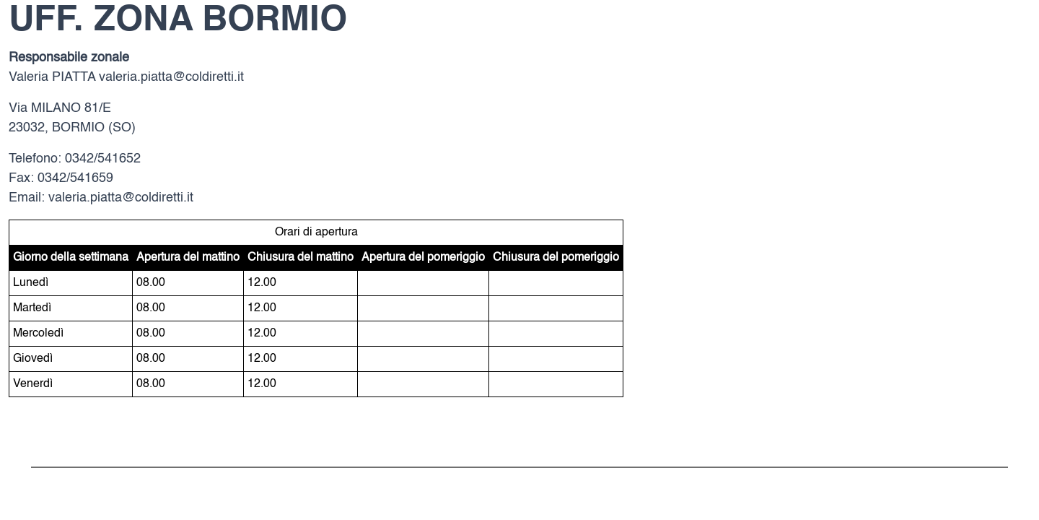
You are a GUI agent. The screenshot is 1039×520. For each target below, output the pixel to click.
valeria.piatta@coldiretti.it (171, 77)
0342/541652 (103, 158)
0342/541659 (75, 178)
